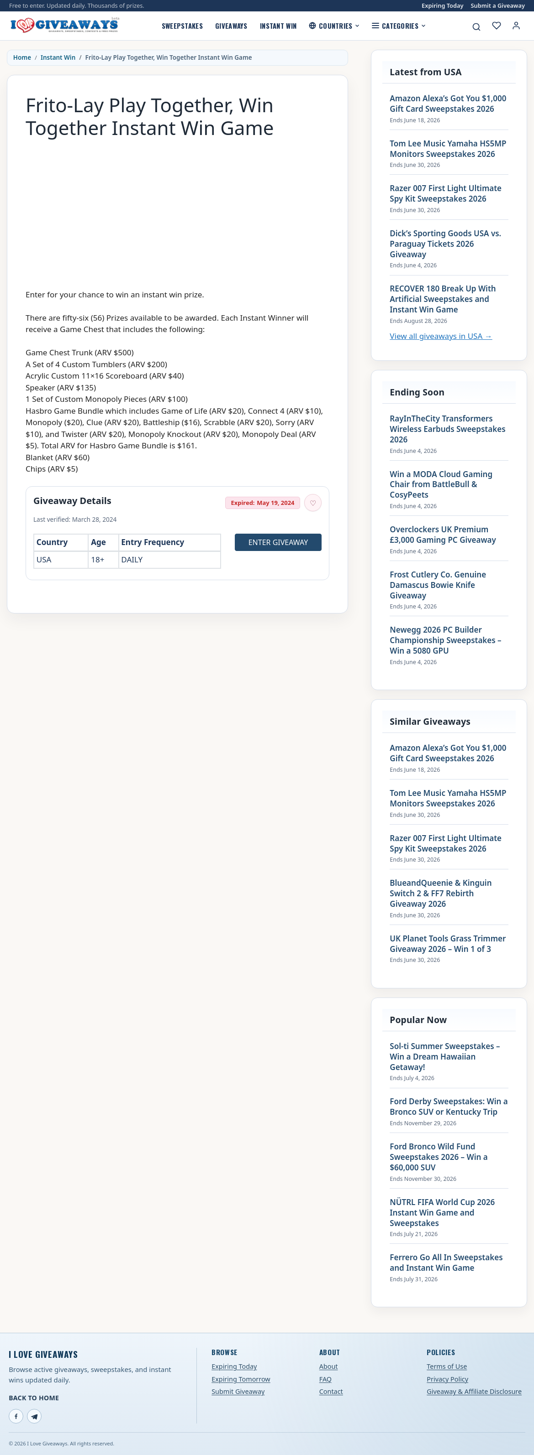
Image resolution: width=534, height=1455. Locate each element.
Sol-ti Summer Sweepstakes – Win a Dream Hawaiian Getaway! (445, 1056)
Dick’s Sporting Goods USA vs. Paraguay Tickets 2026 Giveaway (445, 244)
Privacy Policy (447, 1379)
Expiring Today (442, 6)
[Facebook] (16, 1416)
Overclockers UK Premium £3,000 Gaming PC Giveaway (443, 535)
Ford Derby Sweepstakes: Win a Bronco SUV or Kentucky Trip (449, 1106)
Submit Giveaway (237, 1391)
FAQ (325, 1379)
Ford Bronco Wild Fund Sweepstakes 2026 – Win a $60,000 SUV (438, 1157)
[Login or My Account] (516, 25)
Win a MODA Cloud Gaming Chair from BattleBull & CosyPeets (441, 484)
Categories (398, 26)
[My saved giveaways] (496, 25)
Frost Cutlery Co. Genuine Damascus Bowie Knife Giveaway (438, 585)
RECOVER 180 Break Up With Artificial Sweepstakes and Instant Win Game (443, 299)
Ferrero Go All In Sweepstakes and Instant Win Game (446, 1262)
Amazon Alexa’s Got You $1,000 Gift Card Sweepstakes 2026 (448, 104)
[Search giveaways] (476, 27)
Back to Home (34, 1397)
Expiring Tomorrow (240, 1379)
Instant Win (278, 26)
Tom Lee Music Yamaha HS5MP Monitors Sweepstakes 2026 (448, 149)
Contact (331, 1391)
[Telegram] (34, 1416)
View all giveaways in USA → (441, 336)
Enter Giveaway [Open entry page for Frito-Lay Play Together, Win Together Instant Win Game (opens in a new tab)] (278, 542)
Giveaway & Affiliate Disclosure (474, 1391)
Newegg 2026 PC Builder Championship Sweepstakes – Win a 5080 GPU (445, 640)
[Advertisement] (177, 209)
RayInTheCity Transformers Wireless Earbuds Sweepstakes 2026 (447, 429)
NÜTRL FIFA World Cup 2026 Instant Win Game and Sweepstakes (442, 1212)
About (328, 1366)
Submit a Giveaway (498, 6)
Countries (334, 26)
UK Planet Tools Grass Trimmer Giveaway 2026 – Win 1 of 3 (448, 944)
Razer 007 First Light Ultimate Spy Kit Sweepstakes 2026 (446, 193)
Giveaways (231, 26)
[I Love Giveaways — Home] (64, 25)
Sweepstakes (182, 26)
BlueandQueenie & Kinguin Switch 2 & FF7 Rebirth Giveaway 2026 (441, 893)
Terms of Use (447, 1366)
